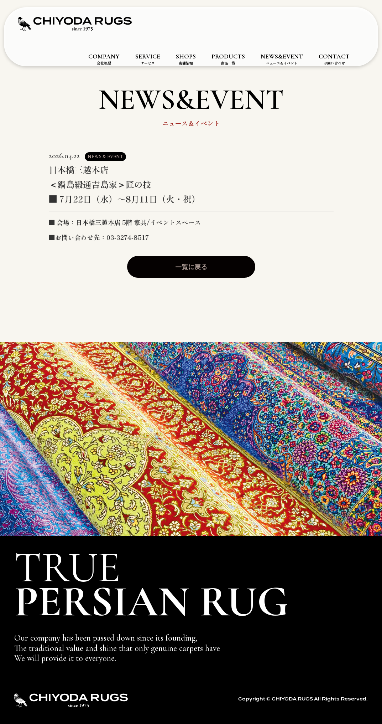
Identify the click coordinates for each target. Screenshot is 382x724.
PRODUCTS (228, 59)
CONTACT (334, 59)
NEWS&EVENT (282, 59)
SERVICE (147, 59)
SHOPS (186, 59)
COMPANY (104, 59)
